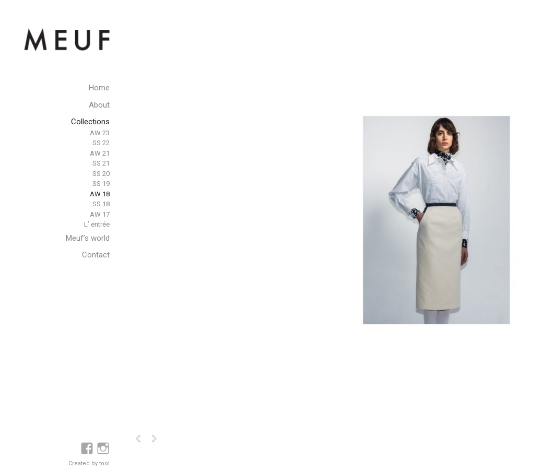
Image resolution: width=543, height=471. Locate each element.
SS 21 (101, 163)
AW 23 (100, 133)
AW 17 (100, 214)
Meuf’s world (88, 238)
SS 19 (101, 183)
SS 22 (101, 143)
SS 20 (101, 174)
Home (99, 87)
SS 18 (101, 204)
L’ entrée (97, 224)
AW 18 (100, 194)
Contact (96, 255)
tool (104, 463)
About (99, 105)
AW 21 (100, 153)
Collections (90, 121)
